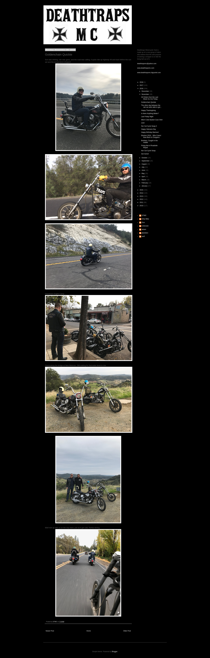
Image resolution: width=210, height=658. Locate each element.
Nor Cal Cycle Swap (148, 151)
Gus (143, 222)
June (143, 170)
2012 (142, 199)
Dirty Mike (145, 219)
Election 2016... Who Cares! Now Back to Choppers (151, 136)
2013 (142, 196)
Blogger (114, 651)
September (146, 161)
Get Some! (145, 154)
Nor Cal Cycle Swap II (149, 126)
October (145, 158)
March (144, 180)
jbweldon (145, 233)
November (145, 94)
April (143, 176)
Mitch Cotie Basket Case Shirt (151, 120)
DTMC (144, 215)
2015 (142, 190)
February (145, 183)
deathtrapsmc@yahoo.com (146, 64)
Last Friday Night (147, 117)
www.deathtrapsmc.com (145, 68)
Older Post (127, 631)
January (145, 186)
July (143, 167)
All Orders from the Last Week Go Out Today (149, 98)
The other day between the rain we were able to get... (151, 106)
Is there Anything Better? (150, 113)
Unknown (145, 226)
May (143, 173)
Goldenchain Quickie (148, 102)
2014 (142, 193)
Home (89, 631)
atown (144, 229)
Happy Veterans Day (148, 129)
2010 (142, 206)
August (144, 164)
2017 (142, 85)
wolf (143, 236)
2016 (142, 88)
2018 (142, 82)
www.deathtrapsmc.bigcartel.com (149, 73)
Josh (143, 123)
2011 (142, 202)
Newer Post (50, 631)
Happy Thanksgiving (148, 110)
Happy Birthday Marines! (150, 132)
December (145, 91)
